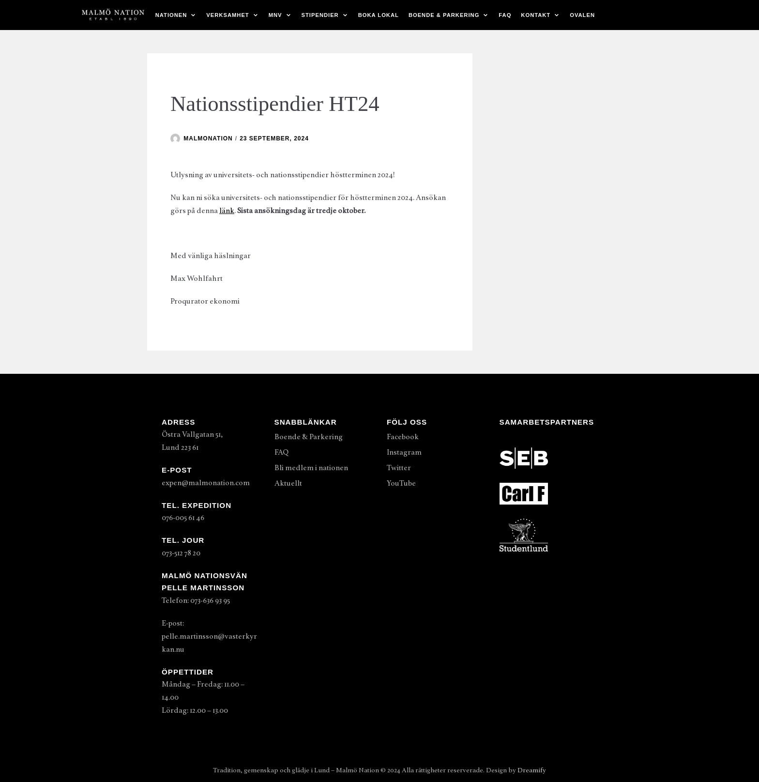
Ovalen (582, 15)
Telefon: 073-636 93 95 (196, 600)
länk (226, 210)
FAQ (505, 15)
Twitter (399, 467)
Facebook (403, 436)
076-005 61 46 (183, 517)
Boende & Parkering (308, 436)
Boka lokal (378, 15)
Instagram (404, 452)
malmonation (207, 138)
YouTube (401, 483)
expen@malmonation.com (206, 482)
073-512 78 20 (181, 553)
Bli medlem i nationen (311, 467)
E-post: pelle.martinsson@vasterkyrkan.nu (209, 636)
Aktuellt (288, 483)
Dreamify (531, 770)
